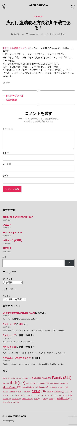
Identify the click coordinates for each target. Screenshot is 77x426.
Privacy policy (8, 421)
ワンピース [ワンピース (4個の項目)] (16, 399)
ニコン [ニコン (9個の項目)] (39, 395)
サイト (6, 176)
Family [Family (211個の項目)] (61, 377)
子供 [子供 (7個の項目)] (45, 399)
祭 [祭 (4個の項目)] (4, 402)
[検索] (69, 263)
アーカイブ (7, 279)
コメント (8, 129)
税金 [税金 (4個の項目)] (9, 402)
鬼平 (8, 83)
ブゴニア (7, 225)
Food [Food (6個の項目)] (35, 383)
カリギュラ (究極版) (12, 240)
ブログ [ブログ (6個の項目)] (57, 395)
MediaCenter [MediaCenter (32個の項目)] (12, 387)
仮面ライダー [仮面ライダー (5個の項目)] (27, 399)
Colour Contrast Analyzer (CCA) (19, 313)
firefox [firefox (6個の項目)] (6, 383)
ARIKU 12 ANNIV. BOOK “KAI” (18, 217)
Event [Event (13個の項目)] (46, 378)
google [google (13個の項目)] (44, 383)
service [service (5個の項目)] (27, 392)
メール (7, 164)
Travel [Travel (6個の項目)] (50, 392)
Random (38, 16)
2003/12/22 (33, 34)
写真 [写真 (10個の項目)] (37, 398)
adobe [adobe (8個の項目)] (11, 378)
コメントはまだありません (55, 34)
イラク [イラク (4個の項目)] (6, 395)
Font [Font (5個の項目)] (28, 383)
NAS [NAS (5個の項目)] (5, 392)
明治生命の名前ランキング (16, 48)
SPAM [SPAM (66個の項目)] (39, 391)
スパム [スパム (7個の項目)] (21, 395)
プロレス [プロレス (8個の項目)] (67, 395)
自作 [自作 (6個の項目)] (16, 402)
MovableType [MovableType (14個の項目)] (30, 387)
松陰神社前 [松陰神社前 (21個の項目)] (64, 398)
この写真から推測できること (17, 358)
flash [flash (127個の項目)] (17, 382)
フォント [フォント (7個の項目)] (48, 395)
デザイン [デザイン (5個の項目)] (30, 395)
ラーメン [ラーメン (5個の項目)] (7, 399)
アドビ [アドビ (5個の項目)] (68, 392)
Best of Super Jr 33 (12, 232)
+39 (22, 34)
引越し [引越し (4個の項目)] (52, 399)
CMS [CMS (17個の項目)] (36, 378)
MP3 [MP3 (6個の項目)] (54, 387)
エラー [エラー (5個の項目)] (13, 395)
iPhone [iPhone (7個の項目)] (64, 383)
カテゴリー (7, 296)
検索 (4, 257)
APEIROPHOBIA (38, 5)
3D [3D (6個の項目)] (5, 378)
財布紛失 (7, 248)
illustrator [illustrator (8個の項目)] (54, 383)
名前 (6, 153)
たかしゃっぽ (9, 324)
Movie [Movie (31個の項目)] (45, 387)
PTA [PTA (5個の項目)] (20, 392)
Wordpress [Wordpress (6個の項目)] (59, 392)
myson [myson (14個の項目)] (63, 387)
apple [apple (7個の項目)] (28, 378)
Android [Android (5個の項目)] (19, 378)
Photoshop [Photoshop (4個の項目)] (13, 392)
